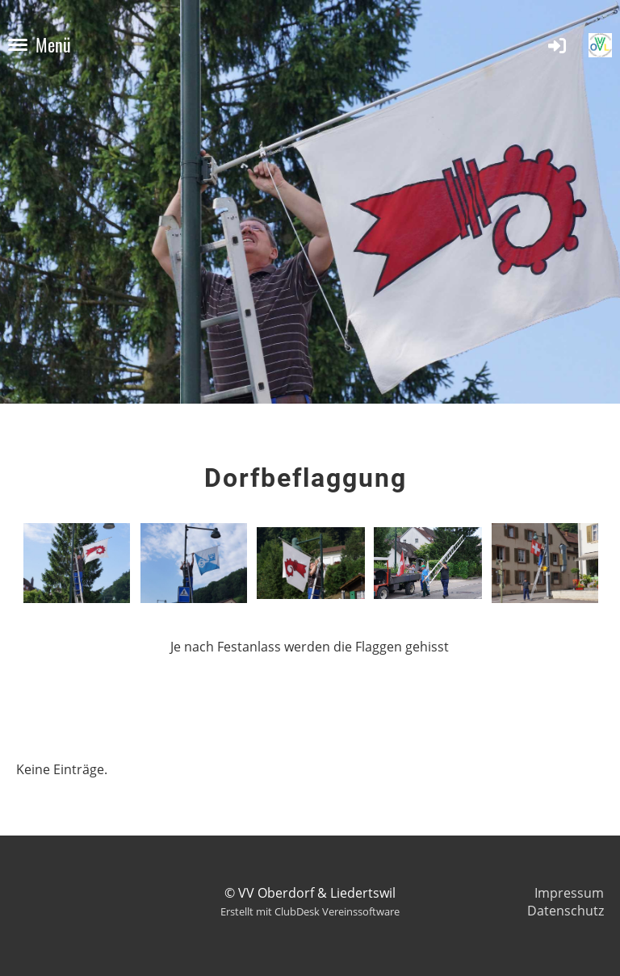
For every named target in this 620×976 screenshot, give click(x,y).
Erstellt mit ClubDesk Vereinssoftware (310, 911)
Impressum (569, 893)
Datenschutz (565, 910)
